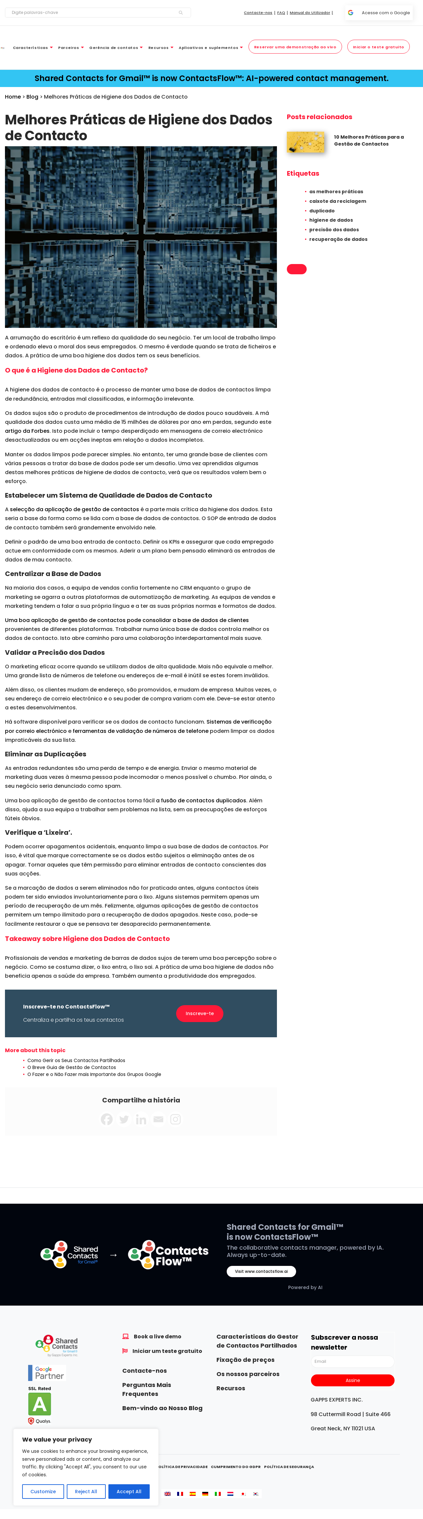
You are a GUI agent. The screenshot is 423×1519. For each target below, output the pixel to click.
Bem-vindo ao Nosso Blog (162, 1408)
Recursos (230, 1388)
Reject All (86, 1491)
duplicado (322, 210)
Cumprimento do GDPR (236, 1466)
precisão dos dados (334, 229)
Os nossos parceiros (248, 1374)
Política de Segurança (289, 1466)
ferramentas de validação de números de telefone (141, 731)
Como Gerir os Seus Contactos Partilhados (76, 1060)
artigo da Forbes (27, 431)
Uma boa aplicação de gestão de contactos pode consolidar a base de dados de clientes (127, 620)
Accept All (129, 1491)
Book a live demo (157, 1336)
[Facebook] (107, 1119)
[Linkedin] (141, 1119)
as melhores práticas (336, 191)
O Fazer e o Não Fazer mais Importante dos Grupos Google (94, 1074)
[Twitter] (124, 1119)
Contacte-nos (144, 1370)
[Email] (158, 1119)
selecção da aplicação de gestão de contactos (74, 509)
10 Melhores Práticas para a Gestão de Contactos (369, 141)
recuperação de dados (338, 239)
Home (13, 97)
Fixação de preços (245, 1360)
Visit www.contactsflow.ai (261, 1271)
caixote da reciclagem (337, 201)
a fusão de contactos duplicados (201, 800)
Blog (32, 97)
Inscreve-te (199, 1013)
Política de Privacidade (182, 1466)
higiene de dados (331, 220)
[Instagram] (175, 1119)
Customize (43, 1491)
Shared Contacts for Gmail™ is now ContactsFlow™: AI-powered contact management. (212, 78)
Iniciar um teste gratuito (167, 1351)
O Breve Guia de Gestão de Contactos (71, 1067)
